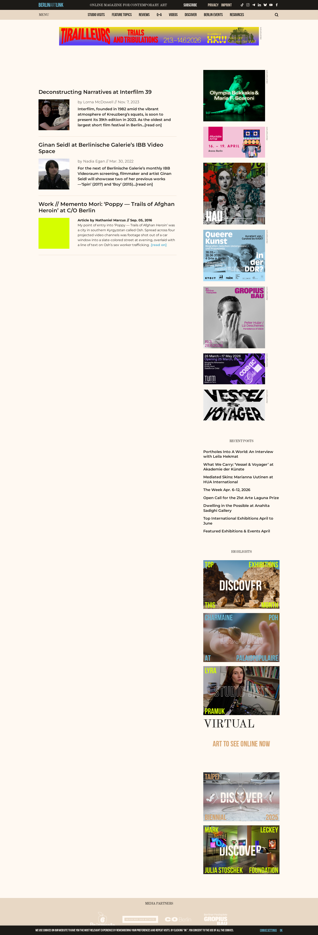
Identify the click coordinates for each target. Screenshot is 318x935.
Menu (44, 15)
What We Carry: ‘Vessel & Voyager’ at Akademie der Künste (238, 467)
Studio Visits (96, 14)
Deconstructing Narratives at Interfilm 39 (95, 92)
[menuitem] (96, 16)
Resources (237, 14)
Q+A (159, 14)
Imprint (226, 5)
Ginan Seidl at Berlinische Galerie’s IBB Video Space (101, 148)
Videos (173, 14)
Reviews (144, 14)
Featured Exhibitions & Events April (236, 531)
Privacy (213, 5)
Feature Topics (122, 14)
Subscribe (190, 5)
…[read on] (152, 125)
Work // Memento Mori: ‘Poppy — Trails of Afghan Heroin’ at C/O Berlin (107, 207)
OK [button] (281, 930)
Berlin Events (213, 14)
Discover (191, 14)
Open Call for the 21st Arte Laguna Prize (241, 498)
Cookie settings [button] (268, 930)
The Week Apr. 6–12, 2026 (226, 490)
